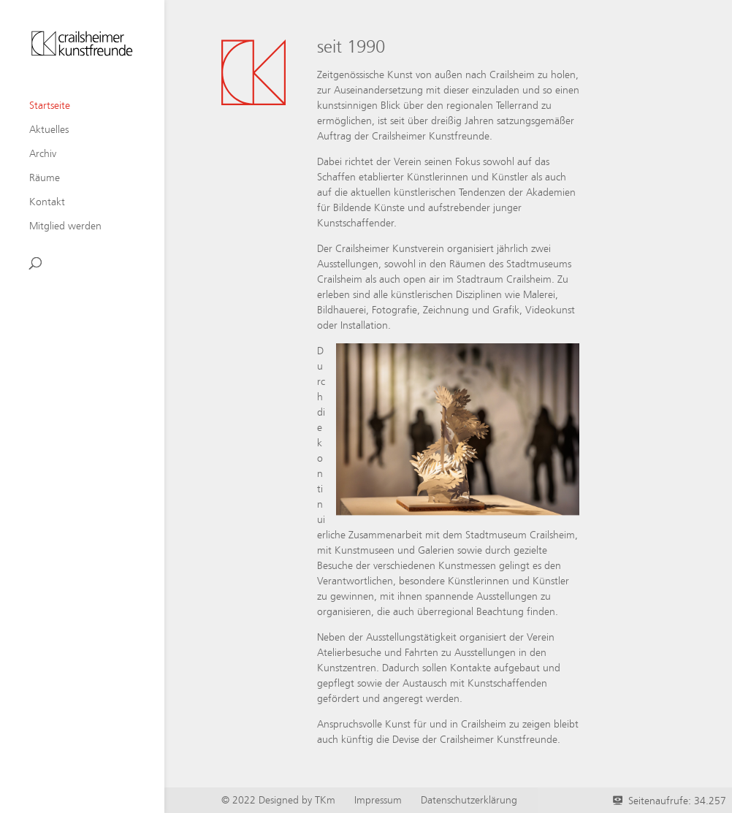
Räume (44, 177)
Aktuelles (49, 129)
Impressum (378, 800)
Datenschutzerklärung (469, 800)
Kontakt (47, 201)
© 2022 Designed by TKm (278, 800)
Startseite (49, 105)
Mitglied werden (65, 226)
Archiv (42, 153)
